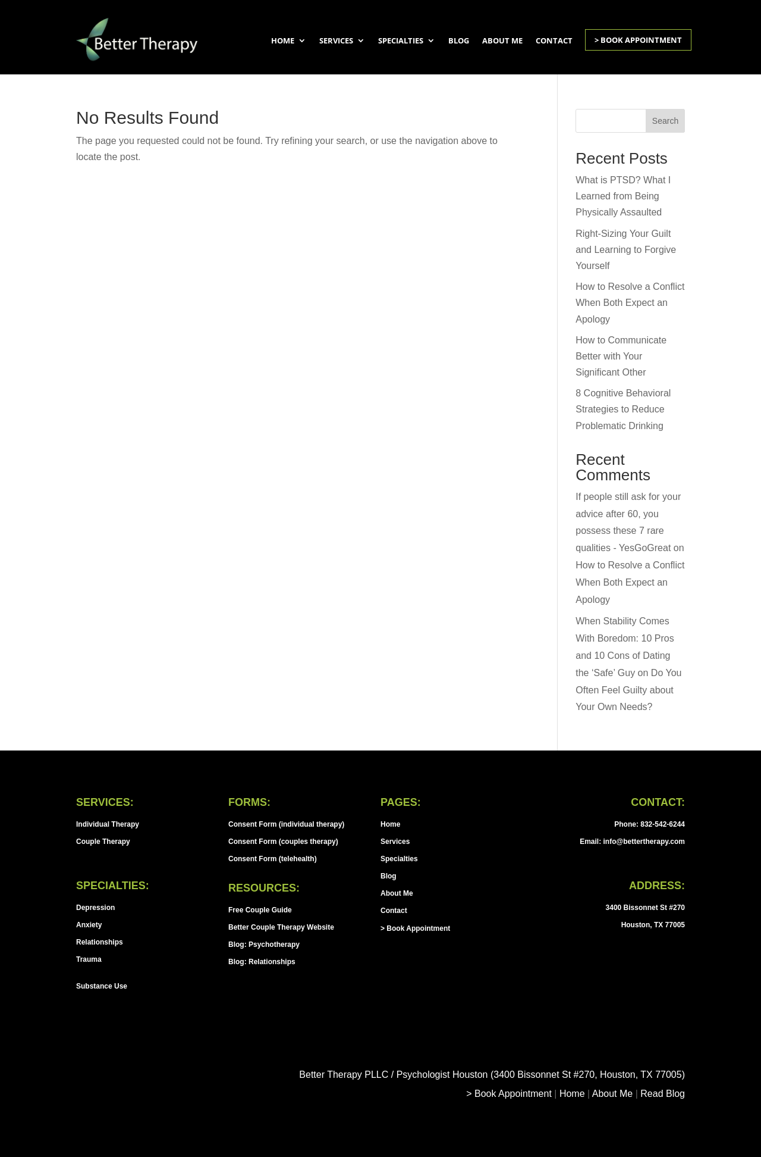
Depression (95, 907)
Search (665, 121)
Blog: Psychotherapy (264, 944)
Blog (458, 40)
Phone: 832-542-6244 (649, 824)
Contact (554, 40)
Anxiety (89, 925)
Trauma (89, 959)
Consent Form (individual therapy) (286, 824)
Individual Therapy (107, 824)
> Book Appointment (638, 40)
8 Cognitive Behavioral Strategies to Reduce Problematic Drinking (623, 409)
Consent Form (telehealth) (272, 859)
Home (282, 40)
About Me (502, 40)
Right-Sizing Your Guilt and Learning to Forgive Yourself (626, 250)
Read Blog (662, 1094)
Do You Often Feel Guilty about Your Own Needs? (628, 690)
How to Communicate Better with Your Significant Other (621, 356)
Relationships (99, 942)
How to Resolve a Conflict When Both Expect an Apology (630, 303)
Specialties (400, 40)
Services (336, 40)
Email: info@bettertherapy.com (632, 841)
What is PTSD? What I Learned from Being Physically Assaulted (623, 196)
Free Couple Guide (260, 910)
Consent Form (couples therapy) (283, 841)
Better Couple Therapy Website (281, 927)
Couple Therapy (103, 841)
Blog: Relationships (261, 962)
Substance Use (101, 986)
